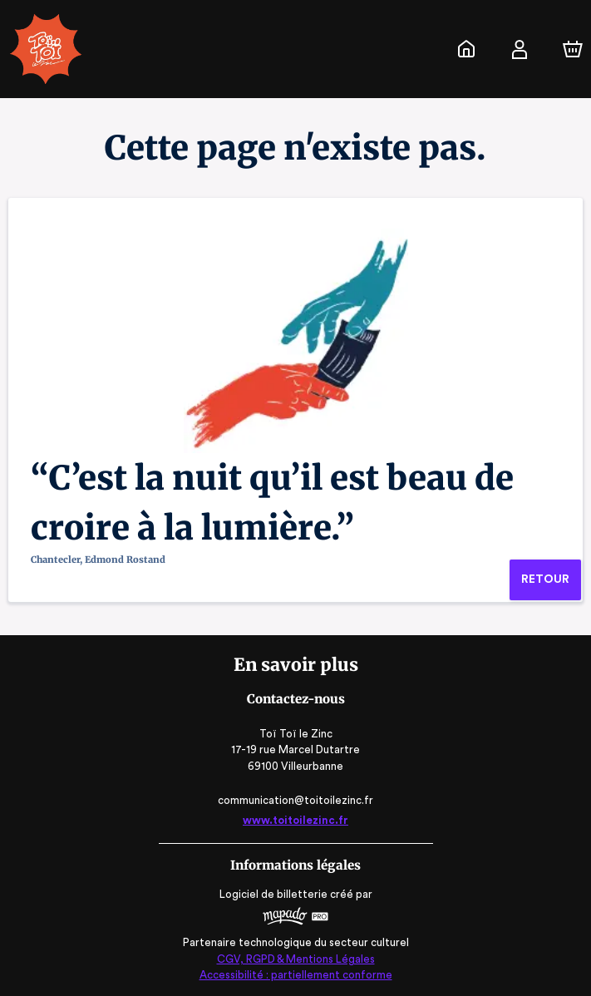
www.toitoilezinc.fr (295, 820)
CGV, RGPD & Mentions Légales (296, 959)
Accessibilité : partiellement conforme (295, 975)
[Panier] (573, 49)
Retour (544, 579)
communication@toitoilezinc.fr (295, 800)
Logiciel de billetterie (274, 894)
